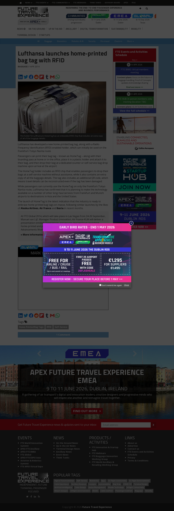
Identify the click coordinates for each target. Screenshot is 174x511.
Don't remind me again (110, 285)
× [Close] (131, 223)
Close (126, 285)
